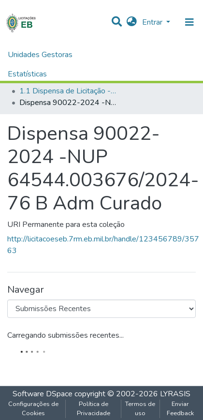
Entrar (153, 22)
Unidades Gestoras (40, 54)
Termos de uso (140, 409)
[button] (131, 22)
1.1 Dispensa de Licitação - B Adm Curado (67, 91)
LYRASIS (175, 394)
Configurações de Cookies (33, 409)
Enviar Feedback (180, 409)
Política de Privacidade (93, 409)
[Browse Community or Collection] (101, 309)
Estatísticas (27, 74)
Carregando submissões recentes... (65, 335)
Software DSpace (42, 394)
